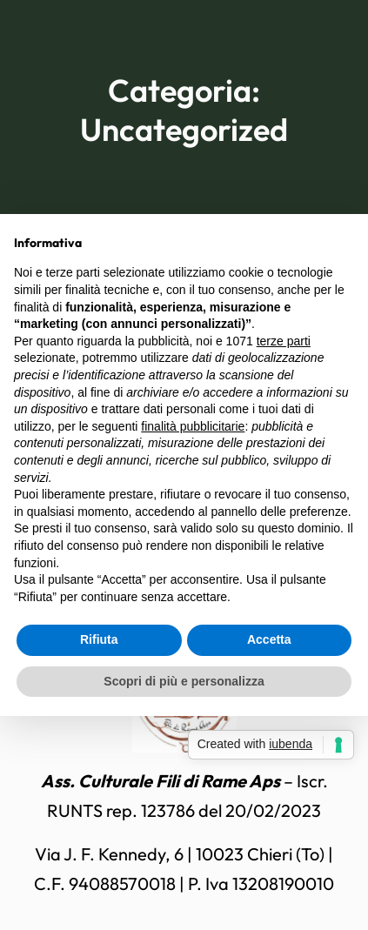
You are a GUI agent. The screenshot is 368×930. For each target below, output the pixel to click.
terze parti (284, 341)
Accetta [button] (269, 639)
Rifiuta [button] (99, 639)
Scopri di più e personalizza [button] (184, 681)
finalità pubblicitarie (192, 426)
